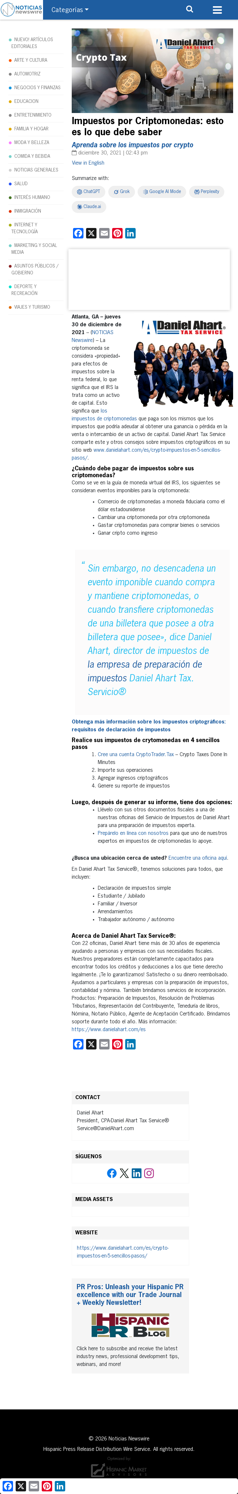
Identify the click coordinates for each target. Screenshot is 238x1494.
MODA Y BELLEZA (31, 142)
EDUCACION (26, 101)
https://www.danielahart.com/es (109, 1029)
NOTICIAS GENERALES (36, 170)
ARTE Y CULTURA (30, 60)
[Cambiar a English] (88, 163)
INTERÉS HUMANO (32, 197)
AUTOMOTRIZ (27, 74)
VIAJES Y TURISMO (32, 307)
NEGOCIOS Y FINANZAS (37, 88)
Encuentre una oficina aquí (198, 858)
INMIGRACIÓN (27, 211)
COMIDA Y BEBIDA (32, 156)
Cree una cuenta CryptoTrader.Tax (136, 754)
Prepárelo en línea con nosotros (133, 833)
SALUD (21, 184)
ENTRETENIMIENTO (33, 115)
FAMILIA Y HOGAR (31, 129)
